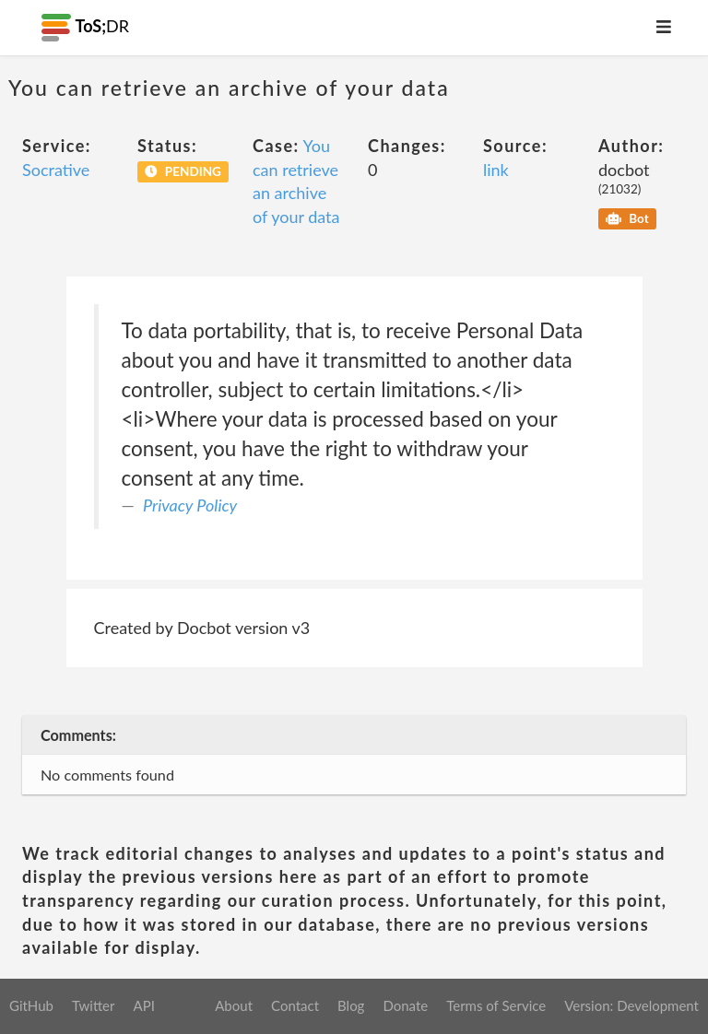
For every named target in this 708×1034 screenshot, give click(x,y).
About (234, 1005)
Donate (405, 1005)
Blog (350, 1005)
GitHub (31, 1005)
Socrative (55, 169)
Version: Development (631, 1005)
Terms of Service (496, 1005)
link (496, 169)
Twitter (93, 1005)
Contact (295, 1005)
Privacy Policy (190, 505)
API (143, 1005)
